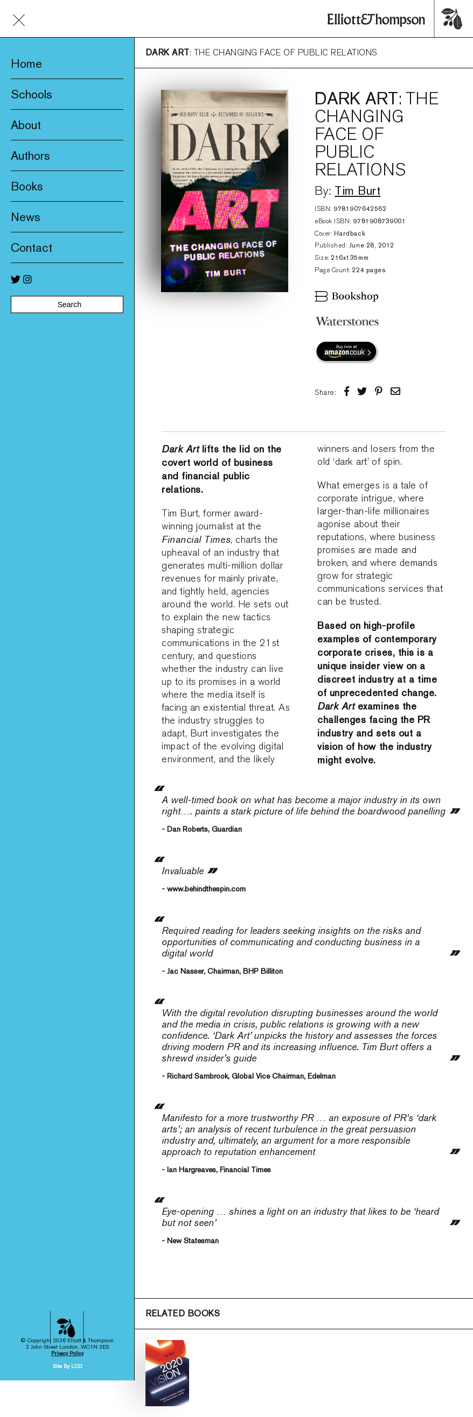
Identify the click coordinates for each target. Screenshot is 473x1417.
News (25, 217)
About (26, 125)
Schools (31, 94)
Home (26, 63)
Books (27, 186)
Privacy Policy (67, 1197)
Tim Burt (357, 190)
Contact (31, 247)
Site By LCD (67, 1210)
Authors (30, 155)
